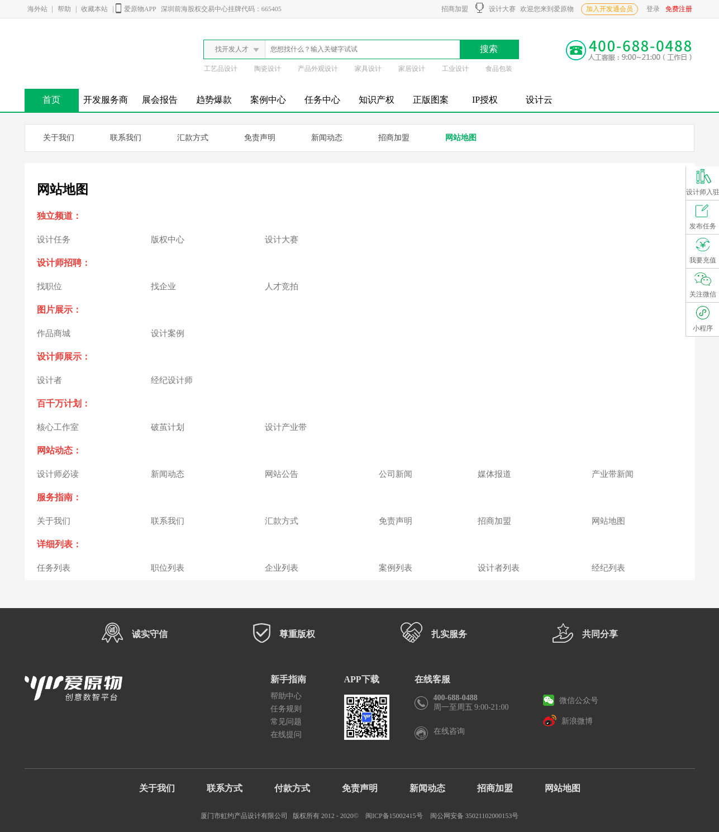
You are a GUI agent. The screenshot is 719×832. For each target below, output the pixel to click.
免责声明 (259, 137)
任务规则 (286, 709)
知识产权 (376, 99)
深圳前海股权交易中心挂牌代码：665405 (221, 9)
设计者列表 (499, 567)
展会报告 (160, 99)
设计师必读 (58, 474)
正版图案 (431, 99)
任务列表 (53, 567)
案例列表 (395, 567)
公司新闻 (395, 474)
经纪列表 (608, 567)
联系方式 (224, 788)
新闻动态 (326, 137)
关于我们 (58, 137)
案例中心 (268, 99)
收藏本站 (94, 9)
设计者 (49, 380)
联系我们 (125, 137)
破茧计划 (167, 427)
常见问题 (286, 722)
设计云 (539, 99)
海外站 (37, 9)
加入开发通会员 (609, 9)
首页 (51, 99)
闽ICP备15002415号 (394, 816)
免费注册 (678, 9)
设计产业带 (286, 427)
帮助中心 (286, 696)
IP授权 (485, 99)
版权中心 (167, 239)
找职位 (49, 286)
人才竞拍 (281, 286)
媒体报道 (494, 474)
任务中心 (322, 99)
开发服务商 (105, 99)
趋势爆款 (214, 99)
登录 (653, 9)
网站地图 (461, 137)
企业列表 (281, 567)
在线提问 (286, 734)
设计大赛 (495, 8)
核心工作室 (58, 427)
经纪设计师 (172, 380)
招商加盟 (453, 9)
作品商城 (53, 333)
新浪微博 (568, 720)
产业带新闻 (613, 474)
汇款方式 (192, 137)
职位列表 (167, 567)
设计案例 (167, 333)
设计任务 (53, 239)
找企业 (163, 286)
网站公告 (281, 474)
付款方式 (292, 788)
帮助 (64, 9)
